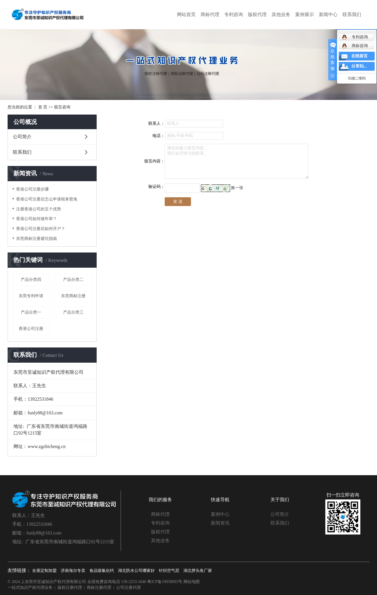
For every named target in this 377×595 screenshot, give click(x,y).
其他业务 (281, 14)
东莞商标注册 (73, 296)
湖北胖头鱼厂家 (197, 570)
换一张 (237, 188)
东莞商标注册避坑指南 (36, 238)
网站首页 (186, 14)
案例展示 (304, 14)
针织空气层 (169, 570)
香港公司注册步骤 (32, 189)
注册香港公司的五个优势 (38, 209)
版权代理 (257, 14)
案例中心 (220, 514)
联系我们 (352, 14)
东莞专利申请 (31, 296)
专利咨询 (233, 14)
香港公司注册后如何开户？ (40, 228)
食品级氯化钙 (101, 570)
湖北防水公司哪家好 (136, 570)
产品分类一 (31, 312)
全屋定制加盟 (44, 570)
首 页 (43, 107)
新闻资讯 (220, 522)
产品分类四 (31, 279)
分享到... (359, 66)
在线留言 (359, 56)
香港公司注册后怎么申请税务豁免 (46, 199)
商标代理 (210, 14)
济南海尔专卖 (73, 570)
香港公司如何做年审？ (36, 219)
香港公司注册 (31, 328)
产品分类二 (73, 279)
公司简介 (22, 136)
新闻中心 (328, 14)
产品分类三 (73, 312)
